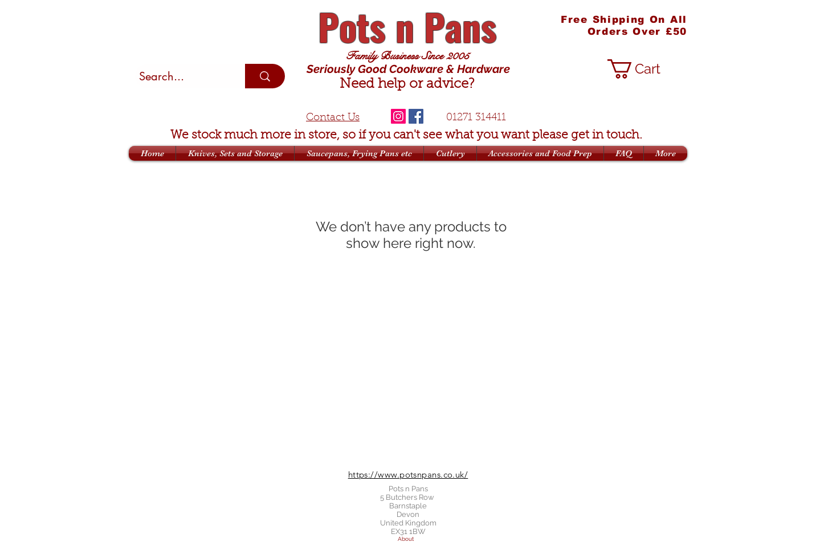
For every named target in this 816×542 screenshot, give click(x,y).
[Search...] (180, 76)
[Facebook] (416, 116)
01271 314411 (476, 118)
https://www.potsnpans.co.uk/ (408, 474)
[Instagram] (398, 116)
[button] (645, 69)
